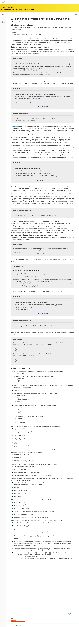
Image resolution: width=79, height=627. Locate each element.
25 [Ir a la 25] (12, 493)
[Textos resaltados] (3, 21)
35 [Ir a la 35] (12, 529)
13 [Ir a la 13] (12, 445)
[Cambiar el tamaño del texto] (76, 14)
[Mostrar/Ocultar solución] (42, 106)
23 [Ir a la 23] (12, 487)
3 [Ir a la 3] (12, 385)
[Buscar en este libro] (39, 14)
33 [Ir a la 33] (12, 522)
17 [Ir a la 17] (12, 460)
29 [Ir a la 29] (12, 508)
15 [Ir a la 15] (12, 454)
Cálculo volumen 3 (7, 7)
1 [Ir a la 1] (12, 371)
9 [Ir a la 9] (12, 432)
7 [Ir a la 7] (12, 416)
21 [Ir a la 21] (12, 475)
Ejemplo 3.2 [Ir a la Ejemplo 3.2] (57, 196)
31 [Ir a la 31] (12, 514)
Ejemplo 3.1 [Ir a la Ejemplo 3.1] (15, 126)
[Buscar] (53, 14)
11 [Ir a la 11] (12, 438)
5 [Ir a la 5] (12, 393)
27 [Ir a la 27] (12, 502)
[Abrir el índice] (3, 15)
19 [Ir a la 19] (12, 469)
